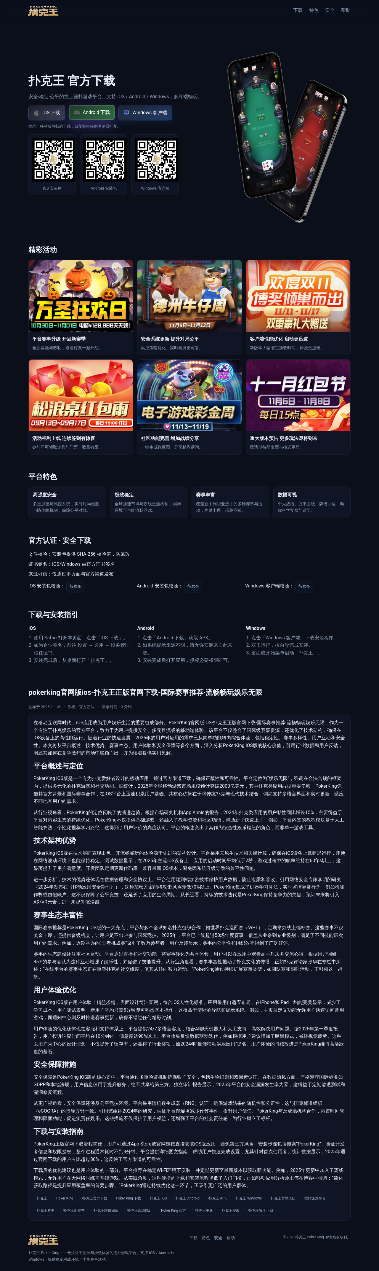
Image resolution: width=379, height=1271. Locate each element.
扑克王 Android (188, 1198)
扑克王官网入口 (283, 1198)
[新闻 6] (298, 407)
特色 (314, 10)
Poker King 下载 (128, 1198)
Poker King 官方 (173, 1210)
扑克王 (42, 1198)
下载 (298, 10)
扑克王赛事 (45, 1210)
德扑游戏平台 (315, 1198)
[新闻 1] (80, 307)
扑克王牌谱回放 (106, 1210)
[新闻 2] (189, 307)
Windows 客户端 (145, 113)
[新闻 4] (80, 407)
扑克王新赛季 (74, 1210)
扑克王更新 (204, 1210)
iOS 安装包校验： (46, 586)
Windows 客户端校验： (269, 586)
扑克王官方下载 (94, 1198)
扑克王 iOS (158, 1198)
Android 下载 (92, 112)
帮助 (346, 10)
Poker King (64, 1198)
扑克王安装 (231, 1210)
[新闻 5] (189, 407)
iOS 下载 (46, 113)
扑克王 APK (217, 1198)
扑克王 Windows (249, 1198)
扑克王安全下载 (260, 1210)
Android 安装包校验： (160, 586)
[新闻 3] (298, 307)
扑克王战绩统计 (139, 1210)
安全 (330, 10)
